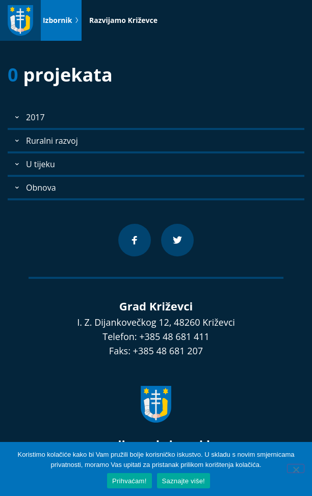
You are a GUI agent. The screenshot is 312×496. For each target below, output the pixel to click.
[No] (295, 468)
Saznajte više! (183, 481)
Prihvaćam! (129, 481)
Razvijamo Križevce (123, 20)
